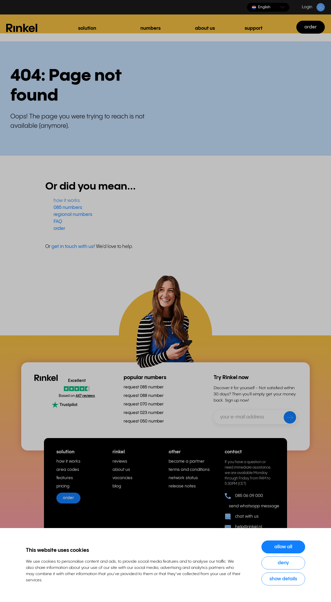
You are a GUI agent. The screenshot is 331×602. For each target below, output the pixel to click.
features (64, 478)
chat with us (242, 517)
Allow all (283, 546)
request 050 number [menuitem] (144, 421)
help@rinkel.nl (243, 527)
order (310, 27)
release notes (182, 486)
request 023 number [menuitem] (144, 413)
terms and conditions (189, 470)
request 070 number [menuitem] (144, 404)
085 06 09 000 (244, 496)
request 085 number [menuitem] (144, 387)
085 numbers (68, 207)
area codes (67, 470)
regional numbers (73, 214)
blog (116, 486)
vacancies (122, 478)
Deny (283, 562)
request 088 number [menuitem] (144, 396)
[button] (268, 7)
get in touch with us (72, 246)
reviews (119, 461)
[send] (286, 418)
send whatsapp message (252, 506)
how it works (67, 200)
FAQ (58, 221)
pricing (62, 486)
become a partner (187, 461)
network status (183, 478)
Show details (283, 578)
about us (121, 470)
